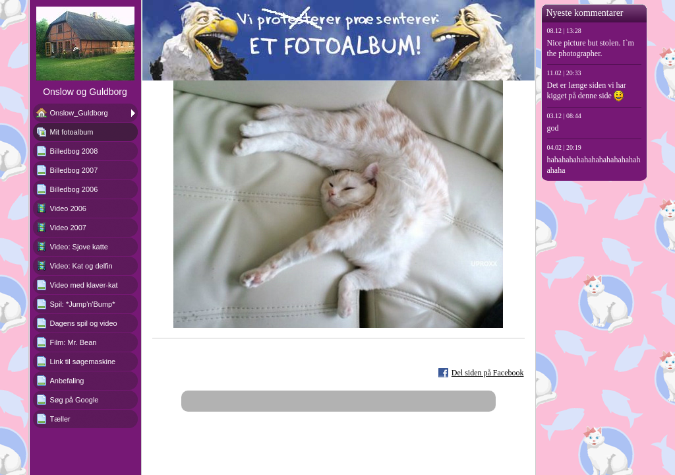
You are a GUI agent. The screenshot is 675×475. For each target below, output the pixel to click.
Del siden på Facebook (488, 372)
